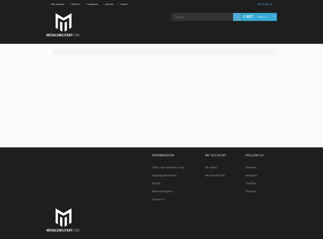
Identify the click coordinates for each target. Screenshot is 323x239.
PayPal (151, 183)
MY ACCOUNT (213, 155)
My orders (209, 167)
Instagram (116, 12)
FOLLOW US (253, 155)
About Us (78, 4)
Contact (130, 4)
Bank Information (157, 191)
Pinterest (130, 12)
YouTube (123, 12)
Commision (96, 4)
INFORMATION (157, 155)
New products (59, 4)
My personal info (213, 175)
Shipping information (159, 175)
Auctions (115, 4)
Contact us (153, 199)
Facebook (110, 12)
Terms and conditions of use (164, 167)
